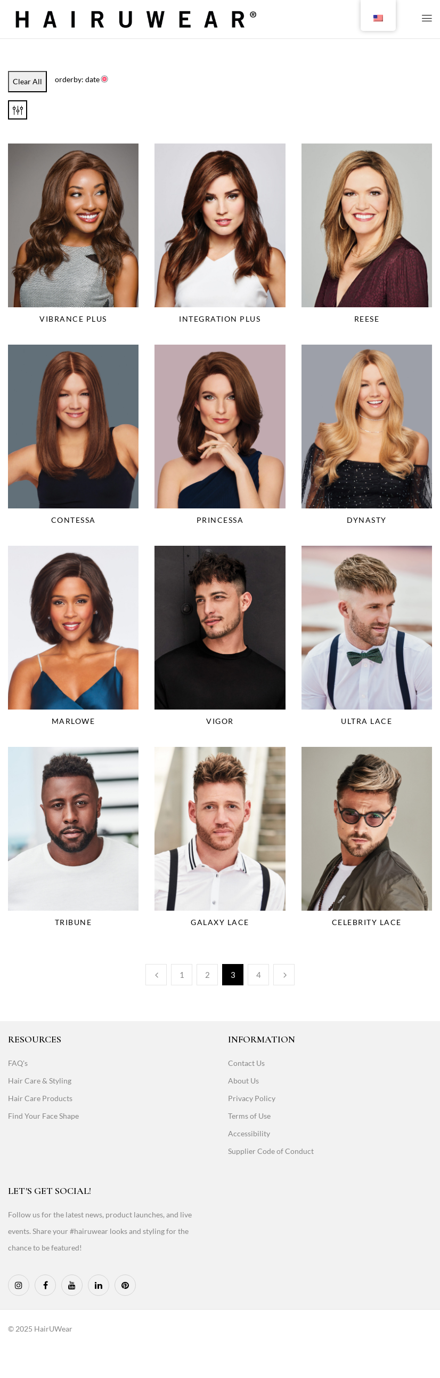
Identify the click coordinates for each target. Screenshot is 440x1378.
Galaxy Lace (220, 922)
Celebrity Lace (367, 922)
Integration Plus (219, 318)
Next (284, 974)
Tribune (73, 922)
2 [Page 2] (207, 974)
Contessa (73, 519)
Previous (156, 974)
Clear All (27, 81)
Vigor (220, 721)
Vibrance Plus (73, 318)
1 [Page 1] (182, 974)
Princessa (220, 519)
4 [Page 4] (258, 974)
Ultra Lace (366, 721)
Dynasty (367, 519)
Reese (367, 318)
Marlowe (73, 721)
